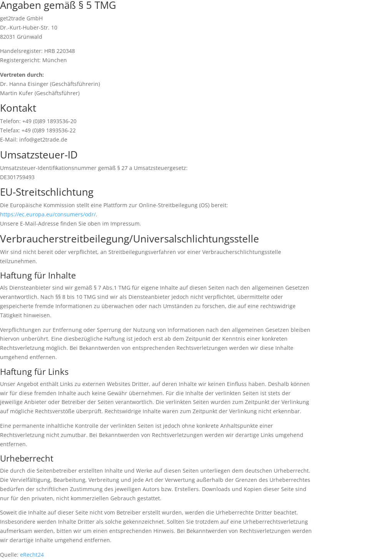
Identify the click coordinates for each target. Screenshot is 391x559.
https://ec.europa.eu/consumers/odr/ (48, 214)
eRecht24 (32, 554)
